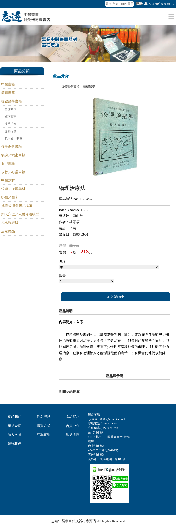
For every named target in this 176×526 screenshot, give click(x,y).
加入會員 (14, 435)
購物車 (167, 4)
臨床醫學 (10, 116)
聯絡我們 (14, 444)
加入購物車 (115, 297)
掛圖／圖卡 (9, 197)
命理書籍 (8, 163)
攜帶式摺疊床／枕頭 (16, 206)
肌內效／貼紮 (13, 138)
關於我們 (14, 416)
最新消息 (43, 416)
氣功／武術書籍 (13, 155)
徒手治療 (10, 124)
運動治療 (10, 131)
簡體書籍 (8, 93)
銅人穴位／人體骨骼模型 (20, 214)
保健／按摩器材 (13, 189)
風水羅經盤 (9, 223)
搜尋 (139, 3)
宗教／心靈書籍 (13, 172)
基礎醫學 (10, 109)
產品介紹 (14, 426)
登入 (151, 4)
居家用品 (8, 231)
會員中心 (73, 426)
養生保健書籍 (11, 146)
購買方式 (43, 426)
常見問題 (73, 435)
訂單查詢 (43, 435)
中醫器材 (8, 180)
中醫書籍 (8, 84)
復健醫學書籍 (11, 101)
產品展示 (73, 416)
